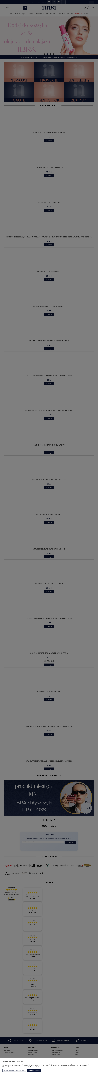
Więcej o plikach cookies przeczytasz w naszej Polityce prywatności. (21, 1067)
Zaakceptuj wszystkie (34, 1070)
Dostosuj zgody (20, 1070)
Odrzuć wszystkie (9, 1070)
